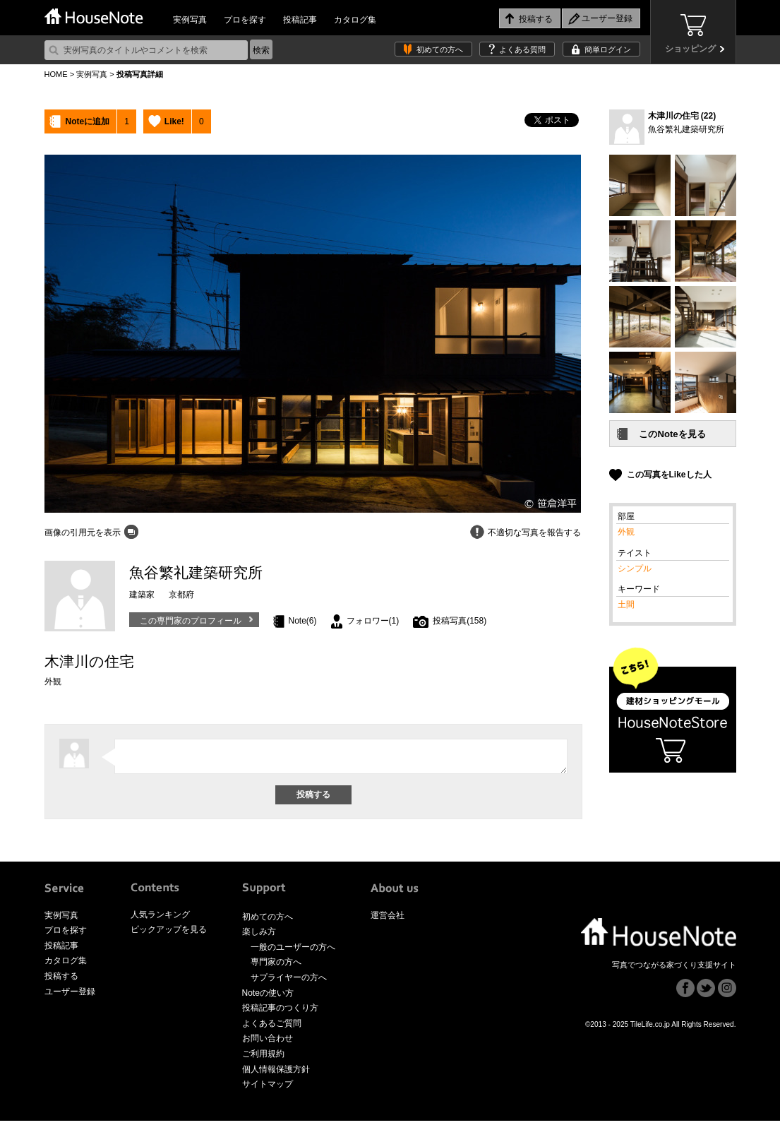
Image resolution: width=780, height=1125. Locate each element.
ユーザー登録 (69, 996)
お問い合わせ (267, 1042)
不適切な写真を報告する (534, 532)
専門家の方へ (276, 966)
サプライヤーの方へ (289, 982)
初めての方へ (439, 49)
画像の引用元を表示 (82, 532)
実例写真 (190, 20)
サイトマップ (267, 1088)
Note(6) (303, 621)
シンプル (635, 568)
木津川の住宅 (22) (682, 116)
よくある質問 (522, 49)
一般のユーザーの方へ (293, 951)
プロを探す (245, 20)
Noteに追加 (88, 121)
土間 (626, 604)
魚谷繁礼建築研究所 (686, 129)
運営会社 (387, 919)
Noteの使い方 (268, 997)
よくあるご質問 (271, 1027)
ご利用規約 (263, 1058)
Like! (174, 121)
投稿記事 (300, 20)
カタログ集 (355, 20)
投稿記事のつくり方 (280, 1012)
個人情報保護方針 (276, 1073)
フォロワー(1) (373, 621)
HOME (56, 74)
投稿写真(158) (459, 621)
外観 (626, 532)
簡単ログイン (607, 49)
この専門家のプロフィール (190, 621)
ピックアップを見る (169, 934)
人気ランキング (160, 919)
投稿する (61, 980)
